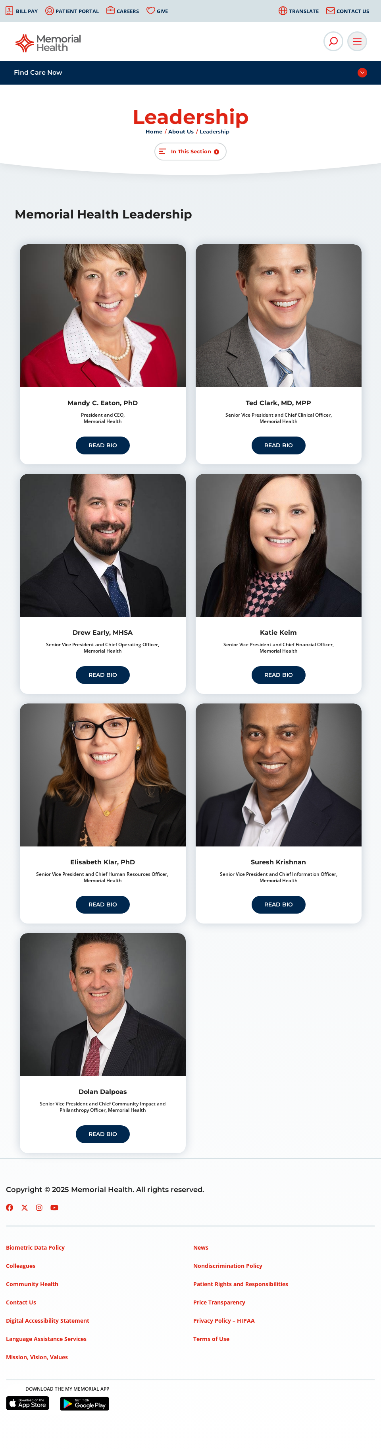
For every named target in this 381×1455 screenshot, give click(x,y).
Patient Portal (77, 11)
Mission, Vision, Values (37, 1357)
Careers (128, 11)
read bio (103, 445)
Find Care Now (38, 72)
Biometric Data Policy (35, 1247)
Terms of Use (211, 1339)
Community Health (32, 1284)
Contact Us (353, 11)
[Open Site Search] (333, 41)
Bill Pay (27, 11)
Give (162, 11)
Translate (304, 11)
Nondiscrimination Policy (227, 1266)
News (200, 1247)
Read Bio (278, 674)
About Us (181, 131)
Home (154, 131)
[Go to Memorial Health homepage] (48, 46)
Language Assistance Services (46, 1339)
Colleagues (20, 1266)
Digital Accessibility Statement (47, 1320)
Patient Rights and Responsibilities (240, 1284)
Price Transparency (219, 1302)
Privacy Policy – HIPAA (224, 1320)
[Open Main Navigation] (357, 41)
